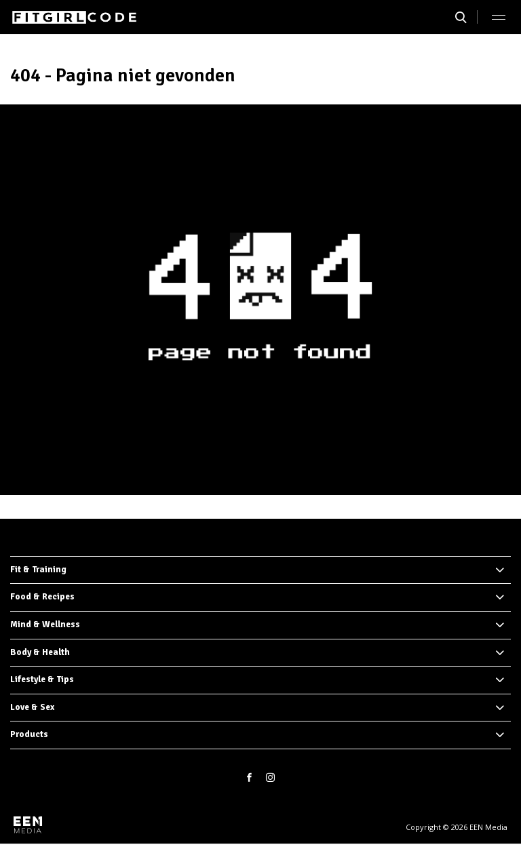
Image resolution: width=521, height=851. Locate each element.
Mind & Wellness (45, 624)
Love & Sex (32, 707)
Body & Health (40, 652)
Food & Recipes (42, 596)
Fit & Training (38, 569)
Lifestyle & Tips (42, 679)
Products (29, 734)
